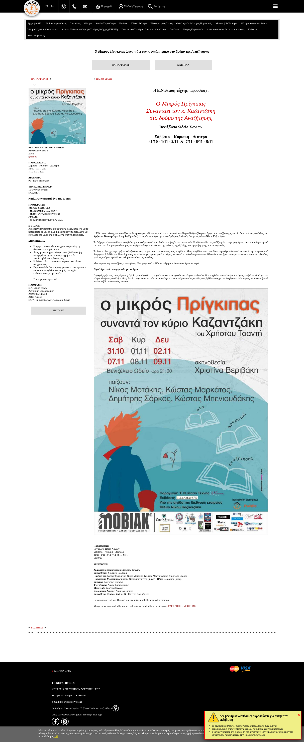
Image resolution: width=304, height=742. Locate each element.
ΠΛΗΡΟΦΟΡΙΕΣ (121, 64)
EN (52, 6)
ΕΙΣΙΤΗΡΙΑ (183, 64)
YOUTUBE (189, 606)
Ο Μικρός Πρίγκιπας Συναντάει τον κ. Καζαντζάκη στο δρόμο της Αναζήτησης (152, 51)
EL (47, 6)
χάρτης (32, 156)
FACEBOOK (175, 606)
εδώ (56, 736)
